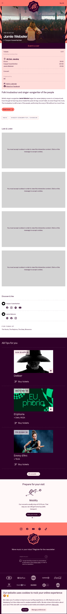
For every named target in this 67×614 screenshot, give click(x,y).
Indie (5, 118)
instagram (21, 529)
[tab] (32, 517)
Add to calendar (10, 84)
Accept (25, 610)
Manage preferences (39, 610)
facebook (27, 529)
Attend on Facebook (11, 86)
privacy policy (37, 562)
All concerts (33, 474)
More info (55, 605)
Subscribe (46, 556)
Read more (8, 109)
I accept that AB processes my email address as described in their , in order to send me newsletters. (34, 562)
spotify (39, 529)
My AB (62, 3)
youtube (33, 529)
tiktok (46, 529)
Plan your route (33, 515)
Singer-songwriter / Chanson (24, 118)
